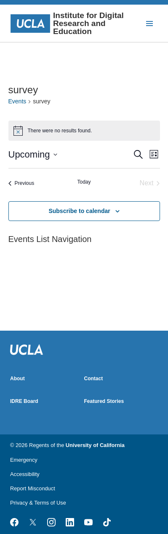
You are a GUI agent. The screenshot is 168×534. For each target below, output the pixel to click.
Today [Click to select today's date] (84, 182)
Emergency (23, 460)
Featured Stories (104, 401)
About (17, 378)
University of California (95, 445)
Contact (93, 378)
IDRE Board (24, 401)
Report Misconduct (32, 488)
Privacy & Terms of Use (38, 503)
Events (17, 101)
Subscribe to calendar (79, 211)
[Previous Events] (21, 183)
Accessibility (25, 474)
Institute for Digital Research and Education (67, 23)
